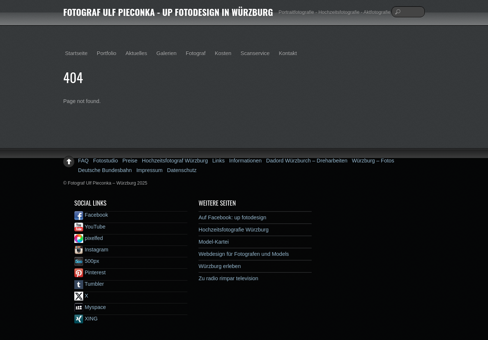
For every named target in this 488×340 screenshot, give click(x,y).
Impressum (149, 170)
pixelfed (88, 238)
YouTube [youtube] (89, 227)
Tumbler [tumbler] (89, 284)
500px (86, 261)
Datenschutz (182, 170)
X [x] (81, 296)
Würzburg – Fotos (373, 161)
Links (218, 161)
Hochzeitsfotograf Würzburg (175, 161)
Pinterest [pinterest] (90, 272)
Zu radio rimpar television (228, 278)
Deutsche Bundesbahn (105, 170)
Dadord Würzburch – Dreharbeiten (307, 161)
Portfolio (106, 53)
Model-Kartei (214, 242)
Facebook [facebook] (91, 215)
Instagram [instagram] (91, 250)
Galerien (166, 53)
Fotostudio (105, 161)
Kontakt (288, 53)
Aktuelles (136, 53)
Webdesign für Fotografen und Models (244, 254)
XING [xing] (86, 319)
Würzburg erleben (220, 266)
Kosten (223, 53)
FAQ (83, 161)
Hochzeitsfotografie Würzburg (234, 230)
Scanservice (255, 53)
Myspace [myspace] (90, 307)
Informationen (245, 161)
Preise (130, 161)
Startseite (76, 53)
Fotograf (196, 53)
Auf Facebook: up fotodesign (232, 217)
